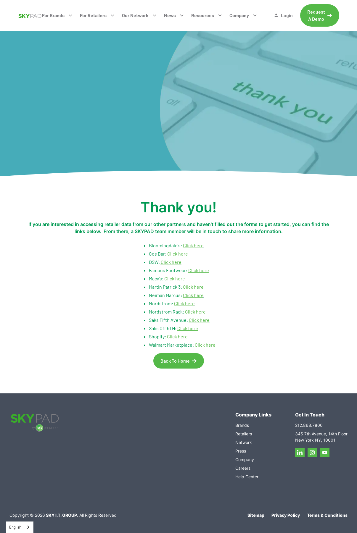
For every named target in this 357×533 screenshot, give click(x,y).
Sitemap (255, 515)
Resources (202, 15)
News (170, 15)
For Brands (53, 15)
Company (239, 15)
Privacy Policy (285, 515)
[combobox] (19, 527)
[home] (30, 15)
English (15, 527)
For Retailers (93, 15)
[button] (57, 15)
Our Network (135, 15)
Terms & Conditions (327, 515)
